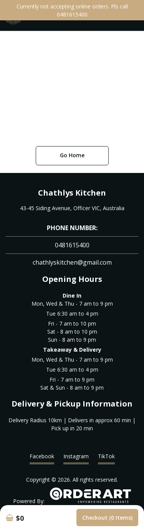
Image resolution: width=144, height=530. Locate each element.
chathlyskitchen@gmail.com (72, 262)
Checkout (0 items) (107, 517)
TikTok (106, 458)
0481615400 (72, 245)
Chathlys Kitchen (72, 193)
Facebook (42, 458)
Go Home (72, 155)
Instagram (76, 458)
